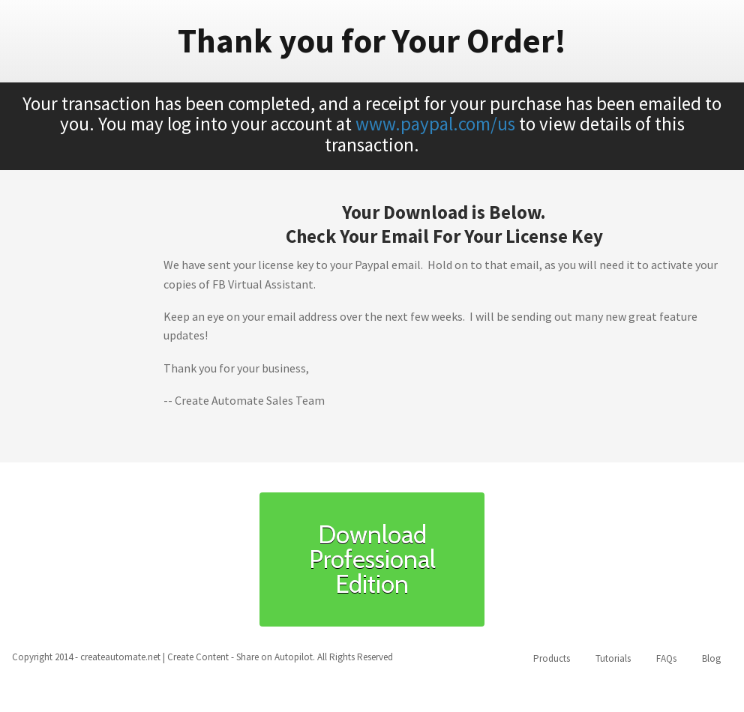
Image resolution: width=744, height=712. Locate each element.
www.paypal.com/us (435, 124)
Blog (711, 658)
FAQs (666, 658)
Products (551, 658)
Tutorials (613, 658)
